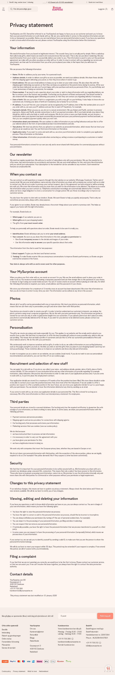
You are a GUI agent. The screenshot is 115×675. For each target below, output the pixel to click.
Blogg (32, 638)
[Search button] (11, 9)
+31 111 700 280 (16, 588)
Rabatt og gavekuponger (11, 636)
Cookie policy (6, 671)
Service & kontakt (8, 648)
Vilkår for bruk (32, 671)
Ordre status (6, 639)
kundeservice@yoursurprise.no (21, 591)
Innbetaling (6, 633)
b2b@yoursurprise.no (94, 646)
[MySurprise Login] (103, 9)
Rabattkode (34, 641)
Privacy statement (19, 671)
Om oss (33, 629)
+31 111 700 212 (92, 643)
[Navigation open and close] (3, 9)
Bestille (4, 630)
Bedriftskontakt (92, 632)
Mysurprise (6, 645)
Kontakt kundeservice (66, 645)
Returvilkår (34, 635)
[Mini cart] (111, 9)
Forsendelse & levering (10, 642)
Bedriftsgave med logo (94, 629)
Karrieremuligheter (37, 632)
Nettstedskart (43, 671)
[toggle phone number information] (72, 639)
